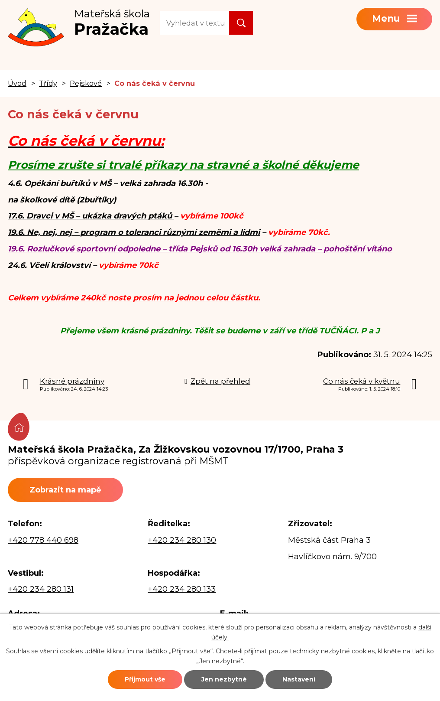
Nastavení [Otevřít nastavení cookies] (298, 679)
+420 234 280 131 (41, 589)
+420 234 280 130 (182, 540)
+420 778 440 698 (43, 540)
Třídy (48, 83)
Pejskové (86, 83)
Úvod (17, 83)
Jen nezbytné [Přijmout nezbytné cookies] (224, 679)
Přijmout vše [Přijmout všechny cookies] (145, 679)
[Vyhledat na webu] (194, 23)
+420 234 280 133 (182, 589)
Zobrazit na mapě (65, 490)
